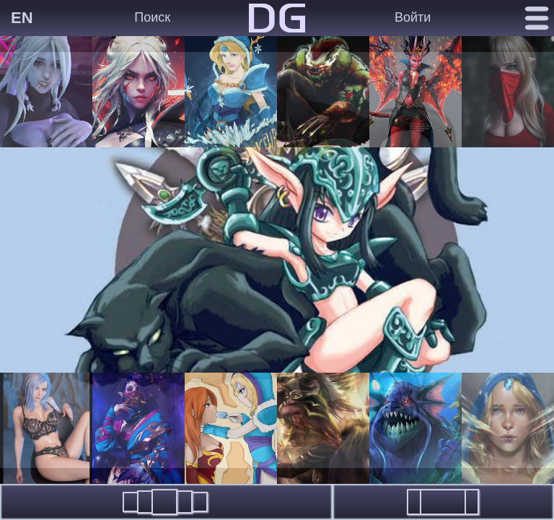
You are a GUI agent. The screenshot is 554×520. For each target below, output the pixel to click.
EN (22, 18)
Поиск (152, 17)
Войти (413, 17)
